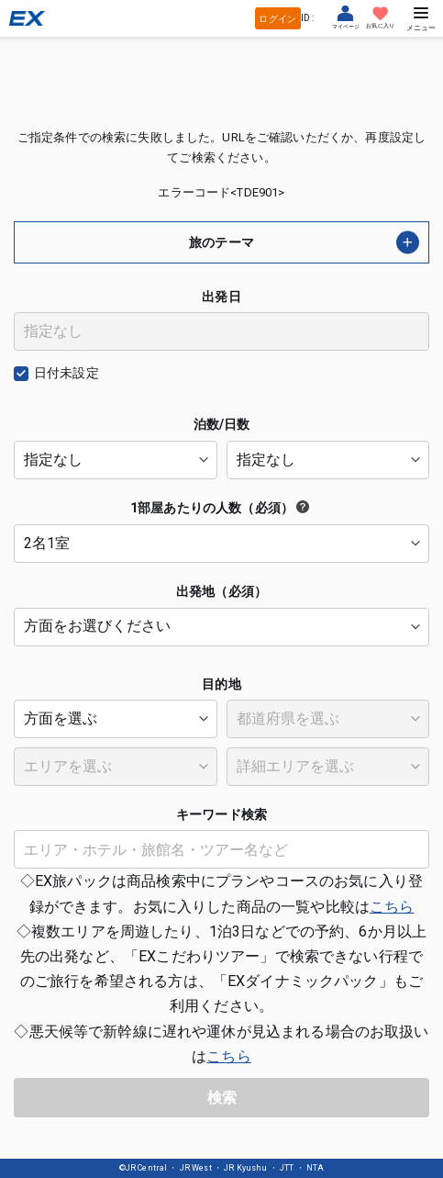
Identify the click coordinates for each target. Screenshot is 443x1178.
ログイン (277, 19)
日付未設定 (66, 372)
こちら (392, 906)
